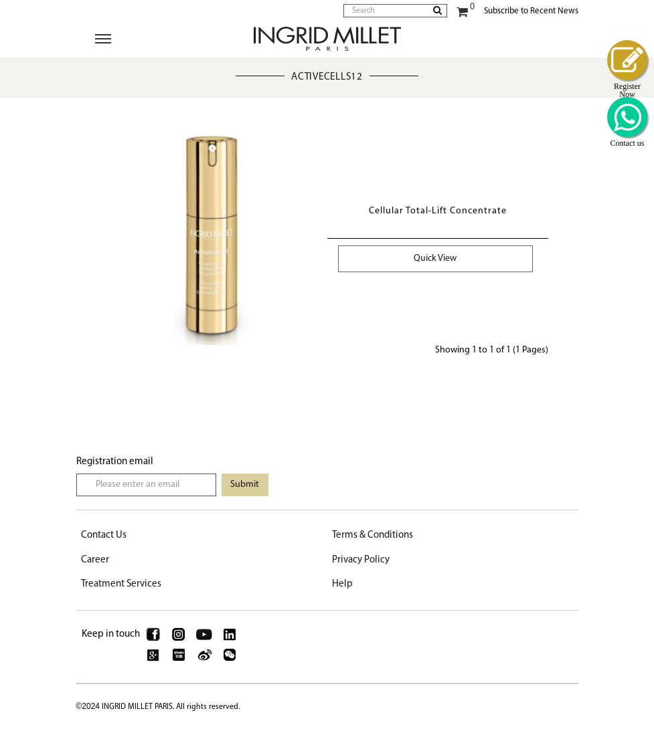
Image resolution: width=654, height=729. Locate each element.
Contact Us (104, 535)
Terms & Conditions (372, 535)
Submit (244, 485)
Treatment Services (121, 584)
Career (95, 560)
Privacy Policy (361, 560)
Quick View (435, 258)
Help (342, 584)
